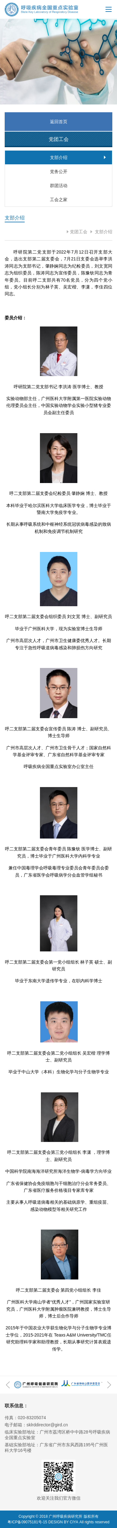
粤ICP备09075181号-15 (27, 1522)
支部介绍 (103, 231)
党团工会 (78, 231)
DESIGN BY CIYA (63, 1522)
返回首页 (58, 121)
